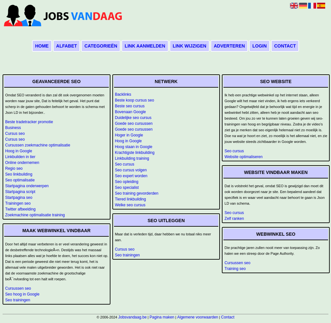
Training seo (235, 268)
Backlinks (123, 94)
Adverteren (229, 45)
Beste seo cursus (130, 106)
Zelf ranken (234, 218)
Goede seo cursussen (134, 123)
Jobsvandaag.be (132, 317)
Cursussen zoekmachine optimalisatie (37, 145)
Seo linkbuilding (18, 174)
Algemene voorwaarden (197, 317)
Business (13, 127)
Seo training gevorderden (137, 193)
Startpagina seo (18, 197)
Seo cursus (124, 164)
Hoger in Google (129, 135)
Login (259, 45)
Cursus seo (15, 133)
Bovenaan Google (130, 112)
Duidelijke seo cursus (133, 117)
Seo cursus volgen (131, 170)
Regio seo (14, 168)
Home (42, 45)
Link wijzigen (189, 45)
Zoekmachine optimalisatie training (35, 215)
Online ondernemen (22, 162)
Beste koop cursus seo (134, 100)
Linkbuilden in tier (20, 157)
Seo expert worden (131, 176)
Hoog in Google (18, 151)
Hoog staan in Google (133, 147)
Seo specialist (127, 187)
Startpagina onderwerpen (27, 186)
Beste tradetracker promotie (29, 122)
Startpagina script (20, 191)
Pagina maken (162, 317)
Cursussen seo (18, 288)
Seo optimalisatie (20, 180)
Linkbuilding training (132, 158)
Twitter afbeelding (20, 209)
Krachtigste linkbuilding (135, 152)
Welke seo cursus (130, 205)
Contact (285, 45)
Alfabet (66, 45)
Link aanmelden (145, 45)
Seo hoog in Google (22, 294)
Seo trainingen (17, 300)
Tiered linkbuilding (130, 199)
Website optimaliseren (243, 157)
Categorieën (100, 45)
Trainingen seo (18, 203)
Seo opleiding (127, 181)
